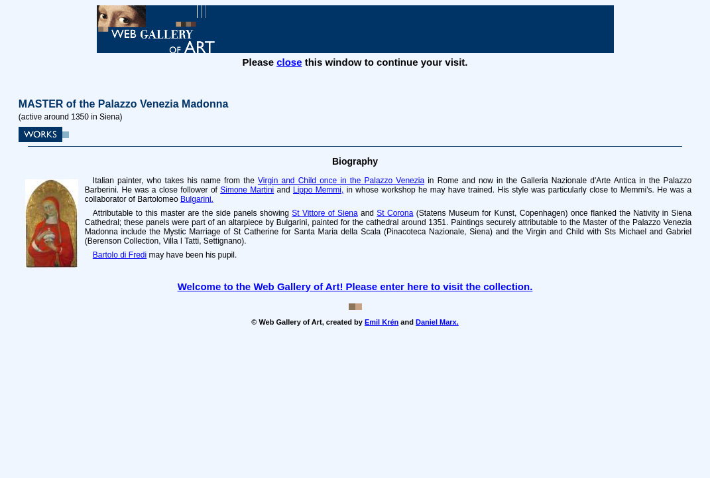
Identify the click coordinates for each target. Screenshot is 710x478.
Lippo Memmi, (318, 190)
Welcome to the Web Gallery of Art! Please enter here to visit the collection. (355, 286)
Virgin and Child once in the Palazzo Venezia (341, 180)
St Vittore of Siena (324, 213)
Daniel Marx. (437, 322)
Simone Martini (247, 190)
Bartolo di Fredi (120, 255)
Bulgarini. (196, 199)
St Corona (395, 213)
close (289, 62)
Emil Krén (381, 322)
